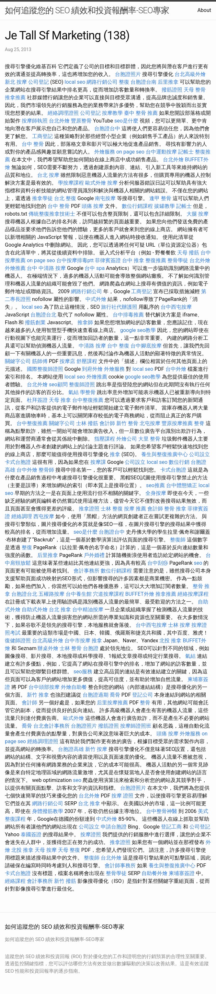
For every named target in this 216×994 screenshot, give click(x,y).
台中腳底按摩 (146, 346)
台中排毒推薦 (128, 315)
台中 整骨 (33, 144)
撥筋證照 (172, 90)
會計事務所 (86, 571)
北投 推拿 (170, 640)
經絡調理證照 (63, 113)
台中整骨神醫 (161, 811)
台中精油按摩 (87, 609)
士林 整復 (112, 509)
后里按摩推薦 (112, 703)
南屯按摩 (105, 198)
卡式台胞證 (18, 462)
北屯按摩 (150, 423)
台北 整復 (65, 198)
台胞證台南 (143, 82)
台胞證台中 (107, 128)
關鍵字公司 (18, 361)
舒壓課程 (86, 361)
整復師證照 (82, 384)
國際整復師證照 (45, 369)
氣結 (73, 392)
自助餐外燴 (154, 873)
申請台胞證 (114, 827)
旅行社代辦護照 (119, 307)
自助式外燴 (35, 609)
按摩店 (67, 361)
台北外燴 (59, 121)
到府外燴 (92, 369)
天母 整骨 (195, 90)
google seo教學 (138, 330)
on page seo (130, 152)
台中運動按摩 (161, 152)
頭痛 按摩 (93, 206)
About (204, 10)
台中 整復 (118, 346)
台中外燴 (175, 369)
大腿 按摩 (198, 214)
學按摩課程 (71, 183)
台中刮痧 (157, 563)
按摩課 (98, 462)
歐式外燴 (95, 183)
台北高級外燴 (190, 74)
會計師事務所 (120, 865)
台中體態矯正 (181, 485)
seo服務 (83, 671)
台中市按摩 (77, 640)
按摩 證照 (122, 796)
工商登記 (42, 136)
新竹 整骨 (127, 423)
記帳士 (186, 152)
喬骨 (115, 695)
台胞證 (90, 648)
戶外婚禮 (94, 555)
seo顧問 (58, 384)
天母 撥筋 (188, 253)
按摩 (112, 183)
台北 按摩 (48, 175)
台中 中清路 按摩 (46, 268)
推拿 (115, 454)
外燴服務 (104, 152)
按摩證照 (90, 834)
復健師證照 (18, 640)
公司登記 (38, 82)
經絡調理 (21, 516)
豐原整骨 (81, 121)
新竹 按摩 (96, 749)
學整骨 (88, 392)
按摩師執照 (35, 121)
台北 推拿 (60, 609)
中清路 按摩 (92, 346)
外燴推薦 (15, 268)
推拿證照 (89, 509)
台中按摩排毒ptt (75, 260)
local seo (75, 82)
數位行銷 (179, 462)
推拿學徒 (42, 198)
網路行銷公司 (102, 82)
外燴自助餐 (74, 687)
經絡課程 (15, 881)
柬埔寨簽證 (182, 873)
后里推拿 (168, 82)
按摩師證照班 (135, 726)
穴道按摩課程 (108, 594)
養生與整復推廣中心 (164, 454)
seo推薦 (155, 485)
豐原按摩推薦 (177, 423)
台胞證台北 (43, 315)
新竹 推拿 (38, 695)
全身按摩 (155, 493)
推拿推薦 (15, 97)
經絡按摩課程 (193, 594)
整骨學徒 (177, 260)
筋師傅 (40, 361)
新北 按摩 (16, 82)
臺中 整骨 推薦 (141, 113)
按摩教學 (112, 113)
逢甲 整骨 (160, 198)
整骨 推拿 (175, 509)
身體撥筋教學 (47, 811)
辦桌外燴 (48, 648)
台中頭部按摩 (44, 687)
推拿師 (85, 322)
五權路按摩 (51, 594)
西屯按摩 (43, 516)
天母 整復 (69, 850)
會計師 (107, 423)
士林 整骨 (71, 648)
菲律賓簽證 (108, 260)
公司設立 (199, 454)
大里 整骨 (149, 439)
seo (198, 563)
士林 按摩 (179, 625)
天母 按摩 (46, 850)
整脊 (199, 423)
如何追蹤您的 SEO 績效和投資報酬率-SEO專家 (87, 10)
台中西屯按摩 (176, 307)
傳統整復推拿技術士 (51, 214)
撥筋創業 (35, 322)
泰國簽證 (31, 834)
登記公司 (142, 695)
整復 (124, 82)
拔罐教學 (164, 206)
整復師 (178, 540)
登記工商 (171, 827)
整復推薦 (155, 260)
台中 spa (95, 268)
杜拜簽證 (37, 400)
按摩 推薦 (135, 509)
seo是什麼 (126, 121)
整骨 (145, 703)
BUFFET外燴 (139, 594)
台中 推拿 (133, 260)
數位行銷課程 (137, 206)
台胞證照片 (128, 74)
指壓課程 (104, 439)
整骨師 (46, 470)
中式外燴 (95, 299)
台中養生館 (79, 594)
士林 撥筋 (87, 423)
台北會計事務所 (51, 726)
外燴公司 (126, 439)
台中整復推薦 (87, 400)
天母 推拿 (60, 400)
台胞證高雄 (71, 749)
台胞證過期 (95, 695)
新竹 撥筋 (65, 881)
